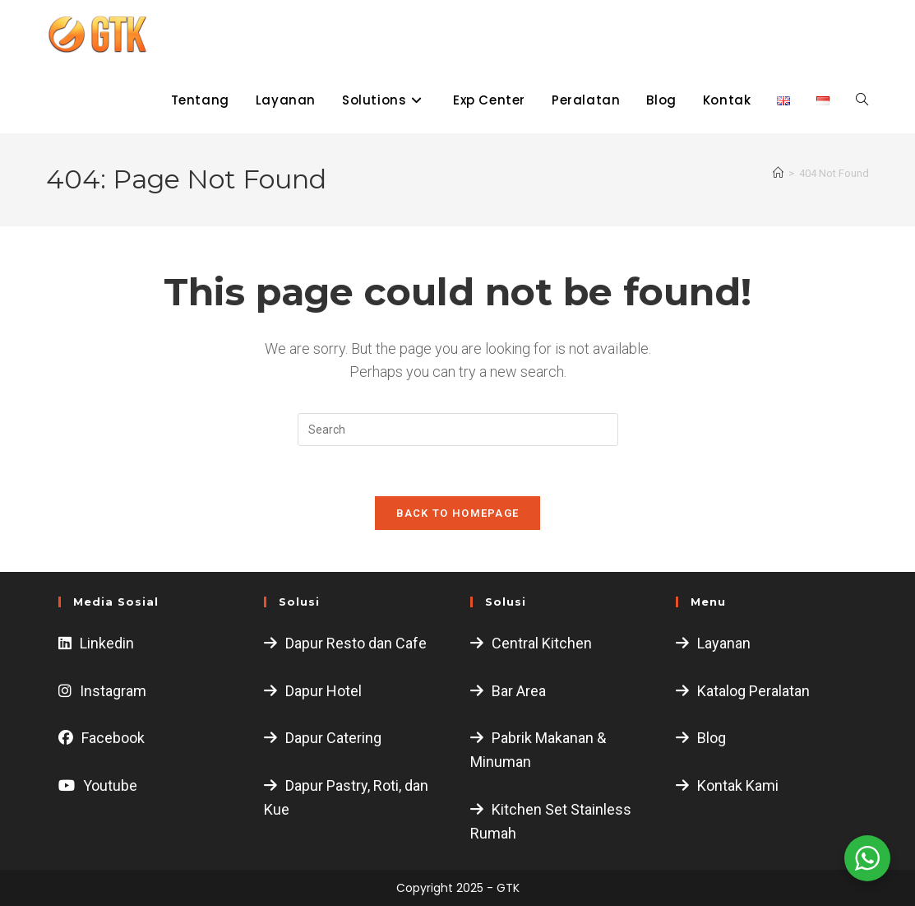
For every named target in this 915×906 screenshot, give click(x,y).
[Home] (778, 173)
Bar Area (519, 690)
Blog (711, 737)
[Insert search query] (458, 429)
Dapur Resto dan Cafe (356, 643)
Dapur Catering (333, 737)
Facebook (113, 737)
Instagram (113, 690)
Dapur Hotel (323, 690)
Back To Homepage (458, 513)
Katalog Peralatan (753, 690)
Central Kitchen (542, 643)
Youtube (110, 785)
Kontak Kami (738, 785)
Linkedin (107, 643)
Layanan (724, 643)
